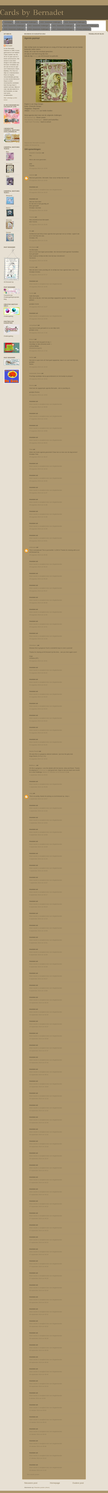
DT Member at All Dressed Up (57, 772)
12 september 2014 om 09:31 (38, 1074)
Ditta (7, 176)
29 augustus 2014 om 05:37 (38, 591)
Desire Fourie (34, 751)
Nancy (8, 208)
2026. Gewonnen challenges (26, 22)
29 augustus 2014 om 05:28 (38, 579)
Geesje (8, 232)
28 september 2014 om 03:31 (38, 1314)
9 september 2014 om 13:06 (38, 991)
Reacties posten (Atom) (41, 1487)
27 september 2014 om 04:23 (38, 1218)
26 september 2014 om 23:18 (38, 1146)
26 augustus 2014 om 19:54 (38, 395)
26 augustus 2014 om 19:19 (38, 367)
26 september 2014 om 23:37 (38, 1158)
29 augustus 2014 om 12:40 (38, 615)
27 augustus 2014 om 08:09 (38, 407)
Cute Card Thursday (32, 122)
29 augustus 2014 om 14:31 (38, 627)
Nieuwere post (30, 1483)
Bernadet (9, 45)
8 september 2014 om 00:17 (38, 895)
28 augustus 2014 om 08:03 (38, 443)
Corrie (31, 293)
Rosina (31, 385)
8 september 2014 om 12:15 (38, 919)
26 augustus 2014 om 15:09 (38, 319)
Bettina (45, 772)
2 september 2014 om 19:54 (38, 823)
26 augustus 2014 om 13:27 (38, 307)
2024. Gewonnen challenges (74, 22)
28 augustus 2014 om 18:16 (38, 469)
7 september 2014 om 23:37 (38, 883)
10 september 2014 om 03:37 (38, 1026)
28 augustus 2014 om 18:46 (38, 481)
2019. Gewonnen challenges (14, 29)
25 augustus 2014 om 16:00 (38, 180)
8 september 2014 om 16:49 (38, 955)
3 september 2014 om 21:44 (38, 859)
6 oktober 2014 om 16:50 (37, 1398)
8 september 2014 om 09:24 (38, 907)
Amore (35, 56)
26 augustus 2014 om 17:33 (38, 351)
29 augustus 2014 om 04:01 (38, 541)
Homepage (8, 22)
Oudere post (78, 1483)
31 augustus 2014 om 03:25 (38, 733)
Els (30, 231)
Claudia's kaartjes (35, 153)
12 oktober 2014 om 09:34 (37, 1434)
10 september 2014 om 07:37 (38, 1051)
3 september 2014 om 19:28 (38, 847)
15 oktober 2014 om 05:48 (37, 1446)
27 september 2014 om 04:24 (38, 1254)
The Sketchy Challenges (33, 120)
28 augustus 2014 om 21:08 (38, 505)
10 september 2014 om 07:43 (38, 1062)
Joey (31, 793)
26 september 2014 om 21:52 (38, 1134)
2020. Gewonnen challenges (87, 26)
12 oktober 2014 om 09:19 (37, 1422)
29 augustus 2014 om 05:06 (38, 555)
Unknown (32, 547)
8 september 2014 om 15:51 (38, 943)
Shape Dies (34, 111)
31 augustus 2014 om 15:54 (38, 759)
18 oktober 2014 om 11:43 (37, 1470)
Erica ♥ (31, 339)
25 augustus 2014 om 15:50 (38, 168)
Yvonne (31, 217)
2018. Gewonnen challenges (38, 29)
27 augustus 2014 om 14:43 (38, 419)
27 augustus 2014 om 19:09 (38, 431)
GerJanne (32, 247)
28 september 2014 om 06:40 (38, 1362)
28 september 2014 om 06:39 (38, 1338)
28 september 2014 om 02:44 (38, 1290)
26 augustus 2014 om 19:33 (38, 379)
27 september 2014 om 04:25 (38, 1266)
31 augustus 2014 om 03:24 (38, 709)
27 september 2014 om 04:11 (38, 1170)
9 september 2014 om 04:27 (38, 979)
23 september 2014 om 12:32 (38, 1110)
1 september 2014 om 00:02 (38, 775)
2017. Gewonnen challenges (62, 29)
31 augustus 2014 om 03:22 (38, 673)
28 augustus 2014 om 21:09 (38, 517)
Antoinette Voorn (35, 373)
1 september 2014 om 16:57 (38, 799)
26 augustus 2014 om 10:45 (38, 287)
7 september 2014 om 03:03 (38, 871)
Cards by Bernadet (32, 12)
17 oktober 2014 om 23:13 (37, 1458)
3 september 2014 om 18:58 (38, 835)
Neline (31, 357)
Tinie (31, 449)
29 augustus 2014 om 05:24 (38, 567)
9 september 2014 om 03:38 (38, 967)
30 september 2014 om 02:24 (38, 1386)
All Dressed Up (29, 117)
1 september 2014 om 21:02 (38, 811)
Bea (7, 151)
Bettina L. (32, 765)
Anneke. (32, 267)
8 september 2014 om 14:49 (38, 931)
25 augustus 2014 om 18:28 (38, 210)
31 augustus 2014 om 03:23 (38, 697)
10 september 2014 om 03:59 (38, 1038)
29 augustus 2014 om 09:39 (38, 603)
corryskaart (33, 325)
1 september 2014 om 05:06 (38, 787)
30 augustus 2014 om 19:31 (38, 661)
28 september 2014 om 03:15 (38, 1302)
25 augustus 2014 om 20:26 (38, 224)
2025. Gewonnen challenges (50, 22)
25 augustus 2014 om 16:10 (38, 192)
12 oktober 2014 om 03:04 (37, 1410)
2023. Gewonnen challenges (14, 26)
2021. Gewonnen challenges (62, 26)
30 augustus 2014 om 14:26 (38, 639)
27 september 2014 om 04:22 (38, 1182)
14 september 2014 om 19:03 (38, 1086)
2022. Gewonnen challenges (38, 26)
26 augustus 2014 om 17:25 (38, 333)
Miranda (9, 220)
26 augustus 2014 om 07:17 (38, 274)
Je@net (31, 175)
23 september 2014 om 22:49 (38, 1122)
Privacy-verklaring (83, 29)
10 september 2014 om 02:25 (38, 1015)
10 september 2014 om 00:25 (38, 1003)
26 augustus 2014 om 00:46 (38, 260)
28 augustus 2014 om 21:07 (38, 493)
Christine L (33, 645)
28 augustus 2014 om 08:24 (38, 457)
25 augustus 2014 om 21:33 (38, 240)
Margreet (9, 195)
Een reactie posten (33, 1474)
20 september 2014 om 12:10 (38, 1098)
